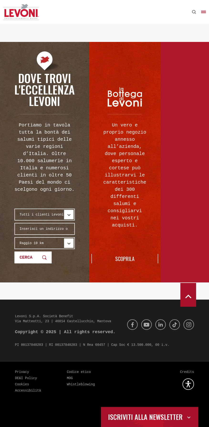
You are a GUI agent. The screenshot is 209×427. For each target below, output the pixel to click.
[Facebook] (128, 324)
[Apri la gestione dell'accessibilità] (188, 384)
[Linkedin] (158, 324)
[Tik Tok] (173, 324)
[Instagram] (188, 324)
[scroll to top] (188, 295)
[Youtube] (143, 324)
